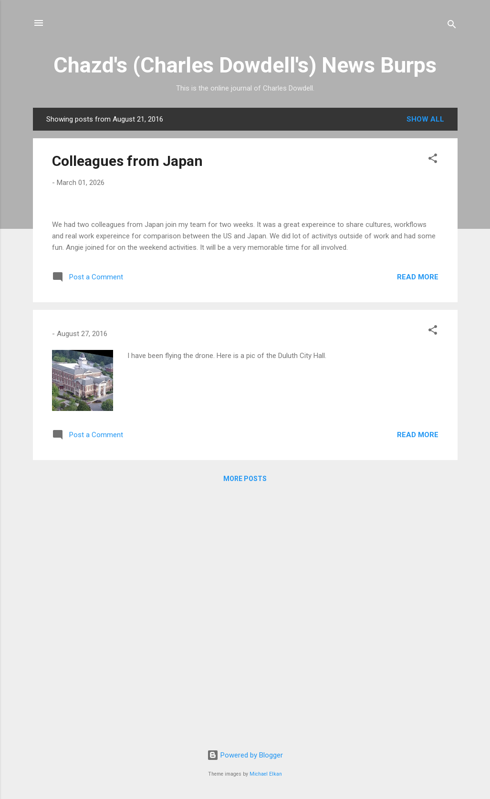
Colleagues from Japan (127, 161)
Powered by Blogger (245, 755)
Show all (425, 119)
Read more (417, 522)
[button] (432, 160)
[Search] (452, 26)
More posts (245, 723)
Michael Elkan (266, 774)
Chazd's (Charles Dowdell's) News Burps (245, 65)
